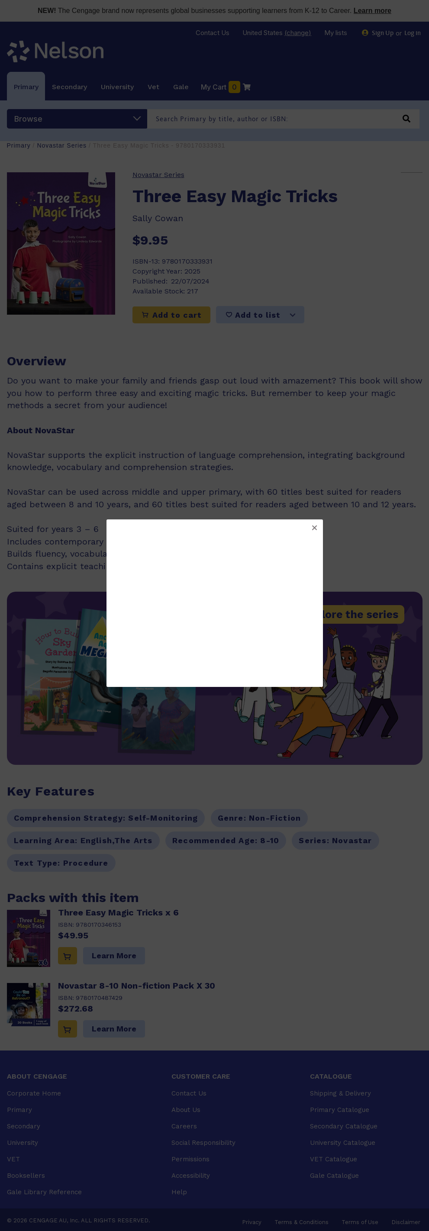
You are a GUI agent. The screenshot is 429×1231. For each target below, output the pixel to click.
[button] (314, 528)
